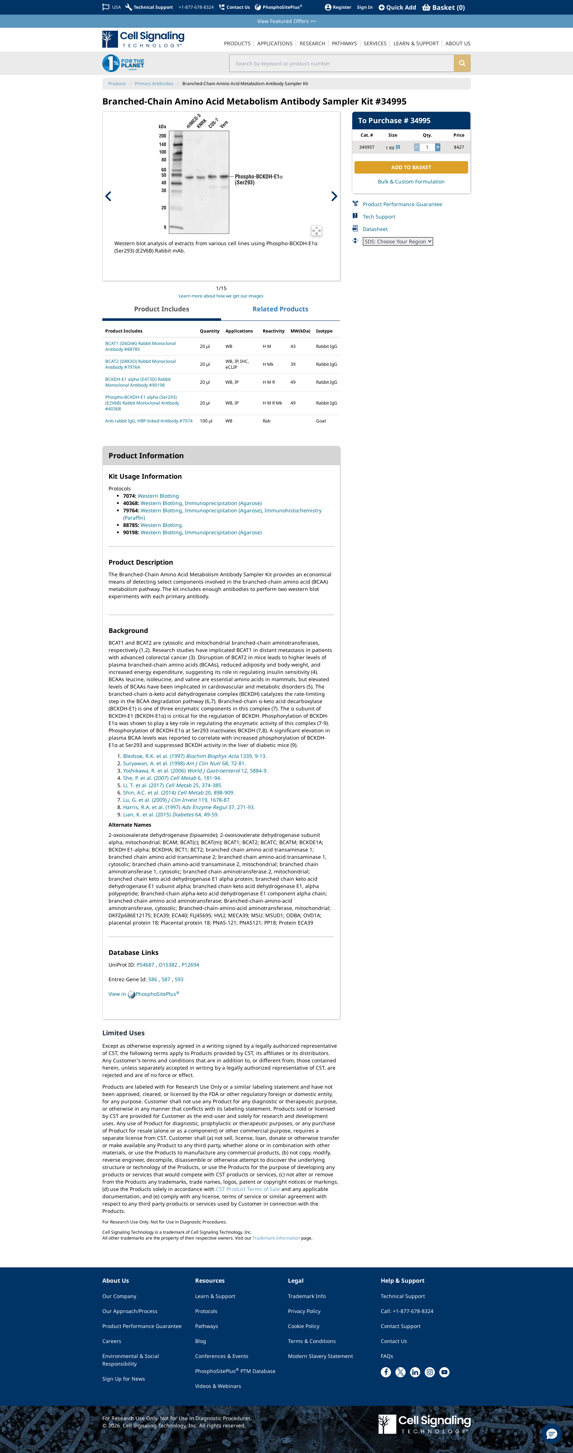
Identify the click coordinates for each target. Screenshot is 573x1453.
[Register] (338, 7)
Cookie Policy (303, 1326)
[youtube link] (444, 1372)
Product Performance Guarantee (402, 204)
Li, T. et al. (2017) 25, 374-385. (173, 785)
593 (179, 979)
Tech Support (379, 216)
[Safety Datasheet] (398, 241)
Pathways (206, 1326)
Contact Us (394, 1341)
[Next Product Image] (334, 196)
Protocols (206, 1311)
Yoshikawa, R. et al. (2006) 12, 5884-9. (195, 770)
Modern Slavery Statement (320, 1356)
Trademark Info (307, 1296)
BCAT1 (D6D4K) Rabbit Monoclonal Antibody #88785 (140, 346)
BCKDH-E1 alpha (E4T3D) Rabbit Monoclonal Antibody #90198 (138, 382)
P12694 (190, 964)
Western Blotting (158, 495)
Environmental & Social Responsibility (130, 1360)
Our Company (119, 1296)
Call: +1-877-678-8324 (407, 1311)
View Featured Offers (286, 21)
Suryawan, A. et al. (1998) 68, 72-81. (184, 763)
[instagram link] (430, 1372)
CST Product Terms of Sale (248, 1188)
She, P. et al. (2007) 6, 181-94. (172, 777)
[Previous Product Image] (108, 196)
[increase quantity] (437, 147)
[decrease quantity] (416, 147)
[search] (462, 63)
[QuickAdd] (397, 7)
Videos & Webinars (218, 1385)
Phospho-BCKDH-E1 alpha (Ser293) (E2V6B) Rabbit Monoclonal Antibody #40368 (142, 403)
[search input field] (341, 63)
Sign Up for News (123, 1378)
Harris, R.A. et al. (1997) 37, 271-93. (189, 807)
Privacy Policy (304, 1311)
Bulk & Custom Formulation (411, 181)
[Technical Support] (149, 7)
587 (167, 979)
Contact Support (401, 1326)
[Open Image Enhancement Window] (316, 230)
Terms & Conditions (312, 1341)
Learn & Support (215, 1296)
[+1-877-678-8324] (195, 7)
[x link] (400, 1372)
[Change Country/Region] (111, 7)
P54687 (146, 964)
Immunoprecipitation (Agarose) (223, 503)
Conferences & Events (221, 1356)
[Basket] (443, 7)
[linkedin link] (415, 1372)
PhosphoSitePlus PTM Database (235, 1370)
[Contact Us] (234, 7)
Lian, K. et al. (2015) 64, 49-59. (171, 814)
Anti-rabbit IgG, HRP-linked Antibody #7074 (149, 421)
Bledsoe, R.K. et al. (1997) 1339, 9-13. (195, 755)
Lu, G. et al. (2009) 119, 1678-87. (177, 799)
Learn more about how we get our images (221, 296)
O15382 (169, 964)
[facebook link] (386, 1372)
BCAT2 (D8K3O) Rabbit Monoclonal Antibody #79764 (140, 364)
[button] (552, 1433)
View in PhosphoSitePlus (144, 994)
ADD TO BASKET (411, 167)
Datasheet (375, 228)
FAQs (387, 1356)
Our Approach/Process (130, 1311)
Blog (200, 1341)
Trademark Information (276, 1238)
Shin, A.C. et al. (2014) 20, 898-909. (179, 792)
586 (153, 979)
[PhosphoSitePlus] (278, 7)
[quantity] (427, 147)
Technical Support (403, 1296)
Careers (111, 1341)
